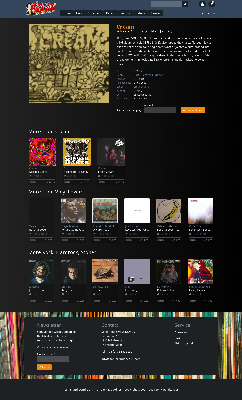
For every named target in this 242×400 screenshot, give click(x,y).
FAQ (203, 13)
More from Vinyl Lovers (56, 191)
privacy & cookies (109, 389)
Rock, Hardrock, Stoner (148, 74)
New (79, 13)
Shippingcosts (185, 343)
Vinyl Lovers (141, 86)
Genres (155, 13)
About (211, 13)
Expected (94, 13)
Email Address (46, 354)
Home (66, 13)
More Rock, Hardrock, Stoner (62, 252)
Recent (111, 13)
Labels (140, 13)
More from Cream (50, 131)
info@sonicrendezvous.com (121, 359)
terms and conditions (78, 389)
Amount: (149, 105)
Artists (126, 13)
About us (181, 332)
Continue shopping (129, 110)
